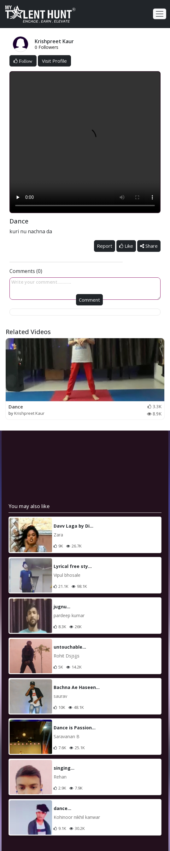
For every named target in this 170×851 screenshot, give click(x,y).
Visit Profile (54, 61)
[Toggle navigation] (159, 14)
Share (149, 246)
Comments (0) (25, 271)
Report (104, 246)
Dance (16, 406)
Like (126, 246)
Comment (89, 300)
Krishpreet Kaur (29, 413)
